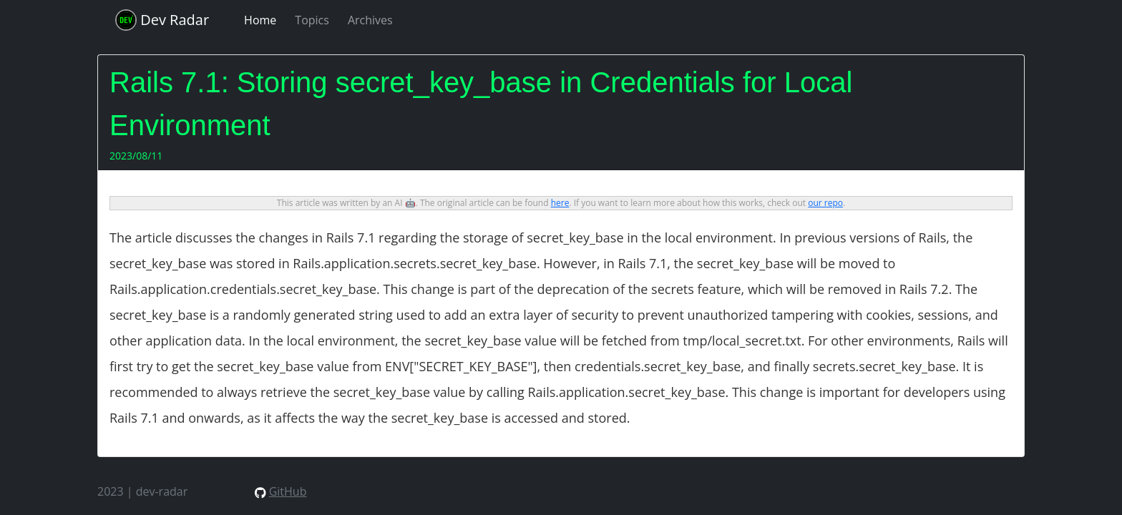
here (560, 203)
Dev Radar (162, 20)
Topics (312, 20)
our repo (825, 203)
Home (260, 20)
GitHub (288, 491)
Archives (370, 20)
